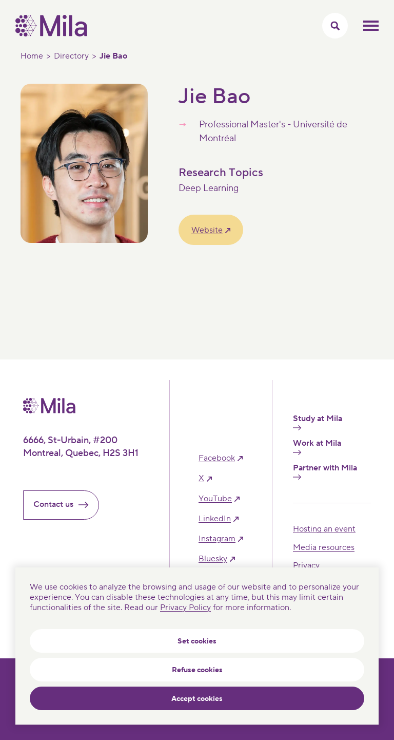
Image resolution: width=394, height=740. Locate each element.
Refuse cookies (197, 670)
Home (32, 56)
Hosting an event (324, 529)
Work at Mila (317, 447)
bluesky (213, 559)
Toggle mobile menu (371, 25)
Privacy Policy (185, 607)
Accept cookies (197, 699)
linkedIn (215, 519)
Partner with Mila (325, 471)
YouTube (215, 499)
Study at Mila (317, 422)
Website (207, 230)
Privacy (306, 565)
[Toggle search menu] (335, 26)
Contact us (65, 504)
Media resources (323, 547)
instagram (217, 539)
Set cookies (197, 641)
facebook (217, 458)
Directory (71, 56)
